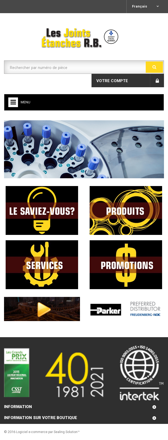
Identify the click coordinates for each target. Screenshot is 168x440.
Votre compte (112, 80)
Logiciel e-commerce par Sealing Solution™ (48, 432)
